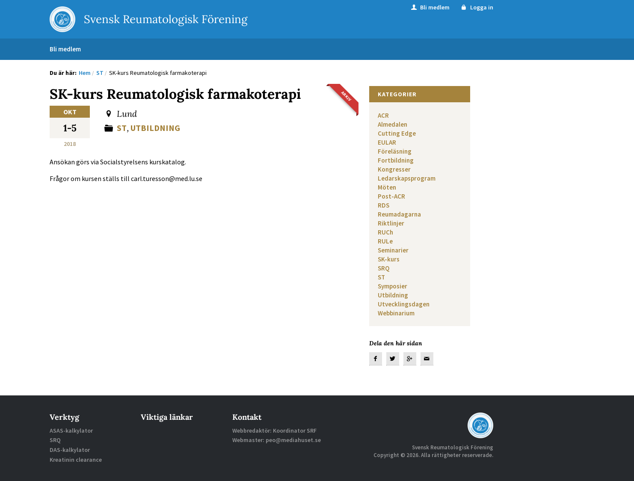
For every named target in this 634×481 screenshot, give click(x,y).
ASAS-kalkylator (71, 430)
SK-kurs (389, 259)
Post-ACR (391, 196)
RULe (385, 241)
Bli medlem (429, 7)
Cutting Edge (397, 133)
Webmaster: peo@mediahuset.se (276, 440)
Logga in (476, 7)
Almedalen (392, 124)
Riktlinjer (391, 223)
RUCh (385, 232)
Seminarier (393, 250)
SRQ (383, 268)
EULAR (387, 142)
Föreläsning (395, 151)
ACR (383, 115)
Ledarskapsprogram (407, 178)
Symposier (392, 286)
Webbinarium (396, 313)
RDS (383, 205)
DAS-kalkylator (70, 450)
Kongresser (394, 169)
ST (122, 127)
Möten (387, 187)
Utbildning (155, 127)
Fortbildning (396, 160)
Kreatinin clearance (76, 459)
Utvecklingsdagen (404, 304)
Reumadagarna (399, 214)
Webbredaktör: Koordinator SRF (274, 430)
